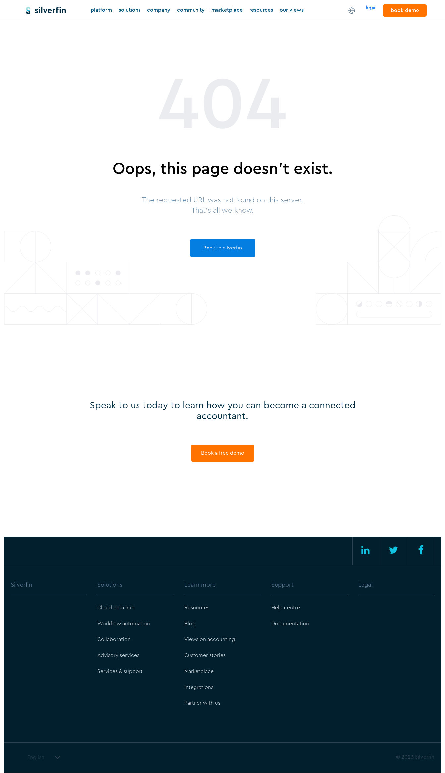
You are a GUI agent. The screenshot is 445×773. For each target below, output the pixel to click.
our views (292, 10)
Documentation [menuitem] (290, 624)
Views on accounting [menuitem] (210, 640)
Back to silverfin (222, 247)
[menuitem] (49, 593)
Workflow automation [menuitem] (124, 624)
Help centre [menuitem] (285, 608)
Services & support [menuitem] (120, 672)
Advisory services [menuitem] (118, 656)
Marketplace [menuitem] (199, 672)
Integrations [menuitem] (198, 687)
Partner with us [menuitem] (202, 703)
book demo (405, 10)
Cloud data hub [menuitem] (116, 608)
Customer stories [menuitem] (205, 656)
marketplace (227, 10)
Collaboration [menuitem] (114, 640)
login (371, 7)
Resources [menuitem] (196, 608)
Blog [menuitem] (189, 624)
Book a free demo (222, 453)
